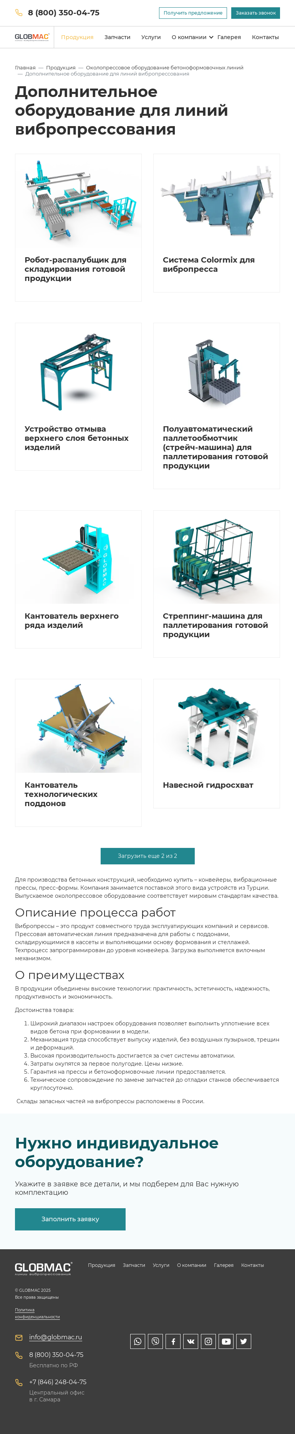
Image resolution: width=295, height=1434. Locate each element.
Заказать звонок (256, 13)
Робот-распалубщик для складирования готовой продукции (76, 269)
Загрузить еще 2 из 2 (147, 856)
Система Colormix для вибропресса (209, 264)
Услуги (151, 37)
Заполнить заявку (70, 1219)
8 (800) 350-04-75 (63, 12)
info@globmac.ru (55, 1337)
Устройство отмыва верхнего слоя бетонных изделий (77, 438)
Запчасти (117, 37)
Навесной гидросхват (208, 785)
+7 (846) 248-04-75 (57, 1382)
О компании (189, 37)
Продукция (77, 37)
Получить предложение (193, 13)
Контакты (265, 37)
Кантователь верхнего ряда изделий (72, 620)
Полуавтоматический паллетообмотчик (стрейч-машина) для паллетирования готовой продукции (215, 447)
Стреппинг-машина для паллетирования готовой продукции (215, 625)
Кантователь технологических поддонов (61, 794)
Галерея (229, 37)
